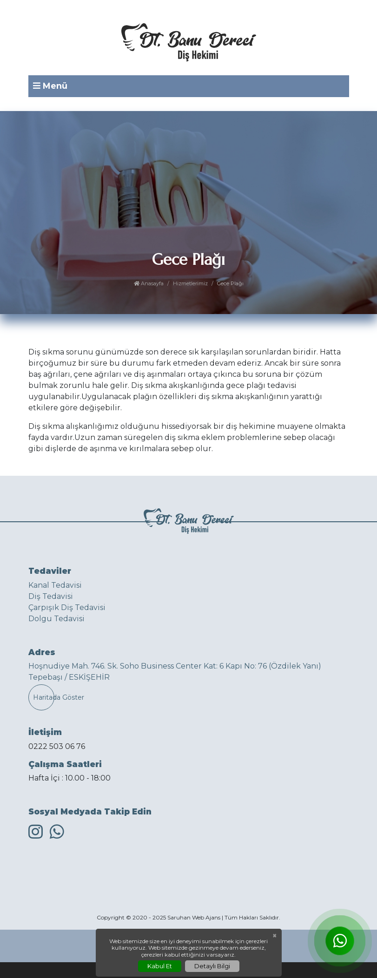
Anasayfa (149, 283)
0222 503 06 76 (56, 746)
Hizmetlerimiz (190, 283)
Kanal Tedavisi (55, 585)
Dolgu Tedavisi (56, 618)
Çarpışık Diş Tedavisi (67, 607)
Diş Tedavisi (50, 596)
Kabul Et (159, 966)
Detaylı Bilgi (212, 966)
